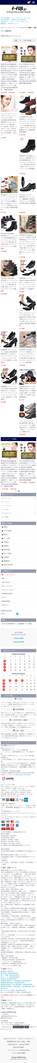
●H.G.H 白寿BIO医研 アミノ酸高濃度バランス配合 (17, 623)
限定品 (4, 534)
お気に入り (5, 605)
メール (26, 1026)
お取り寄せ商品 (7, 565)
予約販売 (5, 542)
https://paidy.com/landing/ (23, 774)
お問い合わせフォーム (18, 1026)
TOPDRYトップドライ (7, 21)
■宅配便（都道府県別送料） (9, 979)
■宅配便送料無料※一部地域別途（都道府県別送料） (16, 981)
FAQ (3, 578)
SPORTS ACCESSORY (18, 20)
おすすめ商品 (6, 531)
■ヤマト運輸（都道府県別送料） (10, 975)
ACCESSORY (5, 20)
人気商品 (5, 557)
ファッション (6, 505)
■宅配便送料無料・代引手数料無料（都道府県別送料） (17, 984)
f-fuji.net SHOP (18, 642)
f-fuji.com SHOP (18, 1047)
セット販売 (5, 517)
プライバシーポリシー (8, 590)
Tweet (3, 613)
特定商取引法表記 (7, 593)
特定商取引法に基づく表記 (16, 1041)
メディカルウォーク (22, 21)
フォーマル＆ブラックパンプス (21, 18)
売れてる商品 (6, 553)
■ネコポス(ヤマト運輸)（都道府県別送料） (14, 990)
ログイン (4, 597)
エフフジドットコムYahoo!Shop (19, 1050)
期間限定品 (6, 561)
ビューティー (6, 502)
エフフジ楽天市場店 (18, 1053)
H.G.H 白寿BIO (5, 18)
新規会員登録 (6, 601)
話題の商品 (6, 549)
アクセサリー (6, 513)
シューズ (5, 509)
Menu (34, 2)
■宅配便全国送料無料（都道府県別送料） (13, 982)
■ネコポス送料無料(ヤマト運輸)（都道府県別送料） (16, 992)
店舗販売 (5, 546)
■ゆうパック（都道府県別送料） (10, 977)
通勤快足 (3, 23)
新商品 (4, 527)
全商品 (2, 31)
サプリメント (6, 498)
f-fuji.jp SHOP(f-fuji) (18, 1057)
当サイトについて (7, 586)
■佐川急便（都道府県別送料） (10, 973)
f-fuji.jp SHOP (18, 638)
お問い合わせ (6, 582)
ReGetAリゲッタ (13, 23)
